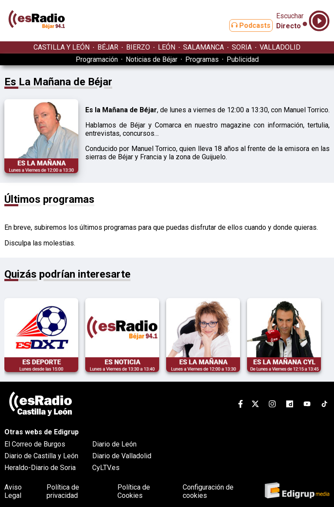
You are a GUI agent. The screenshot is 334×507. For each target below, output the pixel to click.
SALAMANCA (203, 47)
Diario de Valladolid (121, 456)
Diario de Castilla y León (41, 456)
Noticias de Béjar (151, 59)
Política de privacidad (63, 491)
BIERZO (138, 47)
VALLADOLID (280, 47)
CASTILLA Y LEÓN (61, 47)
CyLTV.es (106, 467)
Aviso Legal (13, 491)
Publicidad (243, 59)
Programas (202, 59)
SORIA (242, 47)
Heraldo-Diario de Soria (40, 467)
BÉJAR (107, 47)
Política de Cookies (133, 491)
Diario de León (114, 444)
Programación (97, 59)
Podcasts (244, 25)
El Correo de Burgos (34, 444)
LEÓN (166, 47)
